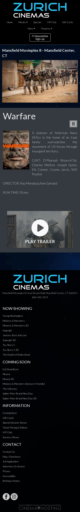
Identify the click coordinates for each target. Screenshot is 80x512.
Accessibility (9, 476)
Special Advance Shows (15, 422)
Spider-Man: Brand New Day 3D (20, 398)
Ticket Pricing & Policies (15, 427)
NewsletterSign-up (40, 37)
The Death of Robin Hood (16, 354)
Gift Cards (67, 22)
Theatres (45, 28)
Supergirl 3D (9, 340)
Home (10, 22)
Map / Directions (12, 456)
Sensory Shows (11, 437)
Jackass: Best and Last (15, 335)
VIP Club (51, 22)
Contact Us (9, 451)
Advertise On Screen (14, 466)
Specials (37, 22)
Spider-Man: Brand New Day (18, 393)
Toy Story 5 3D (11, 349)
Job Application (11, 461)
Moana (6, 374)
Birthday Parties (11, 480)
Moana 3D (8, 378)
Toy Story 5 (9, 344)
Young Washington (13, 315)
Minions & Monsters (14, 320)
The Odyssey (10, 388)
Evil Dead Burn (11, 369)
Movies (22, 22)
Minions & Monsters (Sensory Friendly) (24, 383)
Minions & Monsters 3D (16, 325)
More (30, 28)
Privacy (6, 471)
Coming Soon (10, 412)
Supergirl (7, 330)
